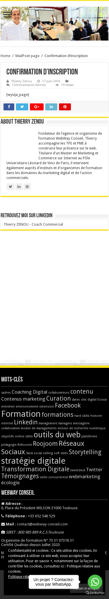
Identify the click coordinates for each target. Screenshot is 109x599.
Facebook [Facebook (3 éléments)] (68, 405)
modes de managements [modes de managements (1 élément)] (39, 428)
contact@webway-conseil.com (42, 524)
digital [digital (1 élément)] (92, 399)
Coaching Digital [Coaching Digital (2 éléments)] (29, 392)
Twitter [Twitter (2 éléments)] (94, 469)
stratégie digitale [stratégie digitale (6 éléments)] (33, 461)
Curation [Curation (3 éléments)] (58, 398)
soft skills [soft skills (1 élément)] (61, 453)
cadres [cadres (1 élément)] (6, 393)
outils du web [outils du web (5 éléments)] (57, 434)
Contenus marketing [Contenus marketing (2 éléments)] (23, 399)
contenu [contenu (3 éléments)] (81, 391)
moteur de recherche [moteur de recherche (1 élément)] (73, 428)
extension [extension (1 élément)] (46, 406)
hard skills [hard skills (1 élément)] (82, 416)
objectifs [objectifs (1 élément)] (7, 436)
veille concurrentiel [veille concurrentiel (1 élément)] (54, 477)
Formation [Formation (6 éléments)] (21, 414)
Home (5, 56)
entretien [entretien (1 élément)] (8, 406)
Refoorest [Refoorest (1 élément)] (24, 445)
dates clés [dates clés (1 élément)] (79, 399)
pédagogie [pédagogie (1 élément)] (9, 445)
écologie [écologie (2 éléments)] (10, 482)
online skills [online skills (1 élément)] (24, 436)
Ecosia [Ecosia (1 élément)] (102, 399)
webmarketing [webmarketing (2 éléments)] (84, 476)
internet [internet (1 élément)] (7, 423)
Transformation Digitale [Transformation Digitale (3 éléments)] (35, 469)
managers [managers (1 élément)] (65, 423)
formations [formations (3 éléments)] (58, 414)
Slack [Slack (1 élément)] (29, 453)
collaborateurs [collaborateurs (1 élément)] (58, 393)
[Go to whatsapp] (95, 582)
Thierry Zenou (21, 81)
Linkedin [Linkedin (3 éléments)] (26, 422)
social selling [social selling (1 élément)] (43, 453)
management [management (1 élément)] (48, 423)
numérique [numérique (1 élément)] (97, 428)
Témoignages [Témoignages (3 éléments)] (20, 476)
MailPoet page (27, 56)
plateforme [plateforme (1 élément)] (89, 436)
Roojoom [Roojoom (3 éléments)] (45, 443)
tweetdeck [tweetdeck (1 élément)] (77, 470)
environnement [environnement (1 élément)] (27, 406)
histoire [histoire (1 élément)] (96, 416)
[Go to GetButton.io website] (95, 593)
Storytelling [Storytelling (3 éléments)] (85, 452)
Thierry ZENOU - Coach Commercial (33, 224)
